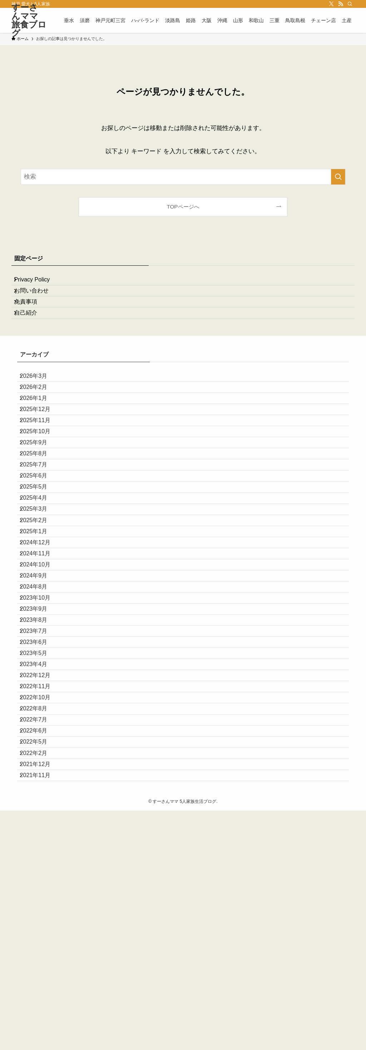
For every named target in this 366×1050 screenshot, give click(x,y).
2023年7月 (39, 791)
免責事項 (31, 316)
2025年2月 (39, 622)
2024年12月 (41, 656)
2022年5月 (39, 961)
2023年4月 (39, 842)
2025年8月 (39, 521)
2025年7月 (39, 538)
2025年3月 (39, 605)
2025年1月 (39, 639)
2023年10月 (41, 741)
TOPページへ (183, 207)
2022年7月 (39, 927)
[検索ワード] (183, 177)
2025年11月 (41, 470)
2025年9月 (39, 504)
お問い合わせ (37, 299)
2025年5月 (39, 571)
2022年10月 (41, 893)
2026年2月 (39, 419)
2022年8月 (39, 910)
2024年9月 (39, 707)
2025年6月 (39, 554)
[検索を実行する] (338, 177)
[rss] (340, 4)
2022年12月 (41, 859)
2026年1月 (39, 436)
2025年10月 (41, 487)
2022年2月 (39, 978)
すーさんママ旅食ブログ (28, 20)
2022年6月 (39, 944)
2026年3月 (39, 402)
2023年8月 (39, 774)
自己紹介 (31, 333)
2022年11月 (41, 876)
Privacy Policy (38, 282)
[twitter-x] (331, 4)
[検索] (350, 4)
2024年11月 (41, 673)
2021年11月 (41, 1012)
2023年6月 (39, 808)
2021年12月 (41, 994)
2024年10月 (41, 690)
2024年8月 (39, 724)
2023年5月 (39, 825)
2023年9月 (39, 758)
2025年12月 (41, 453)
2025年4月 (39, 588)
